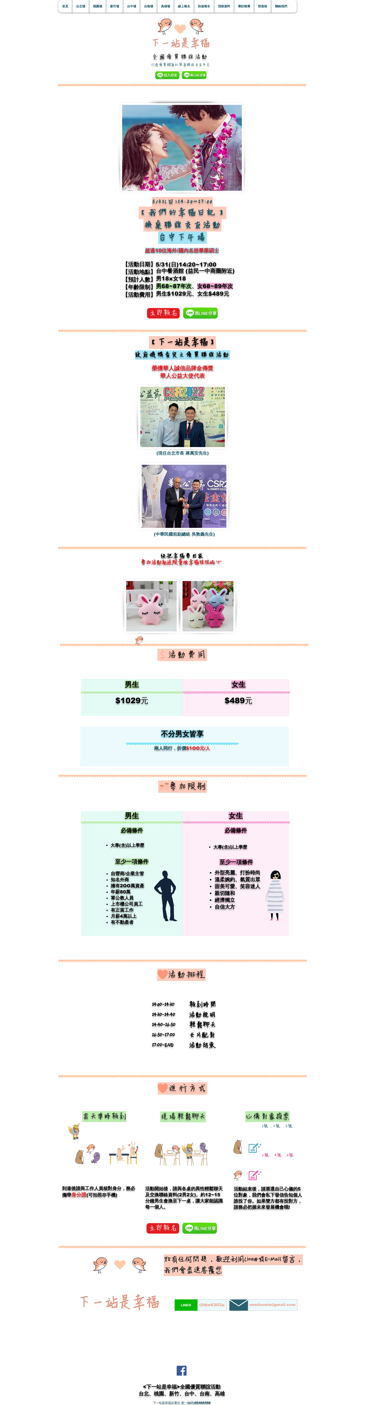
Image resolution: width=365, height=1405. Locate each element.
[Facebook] (182, 1371)
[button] (80, 6)
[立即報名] (163, 313)
